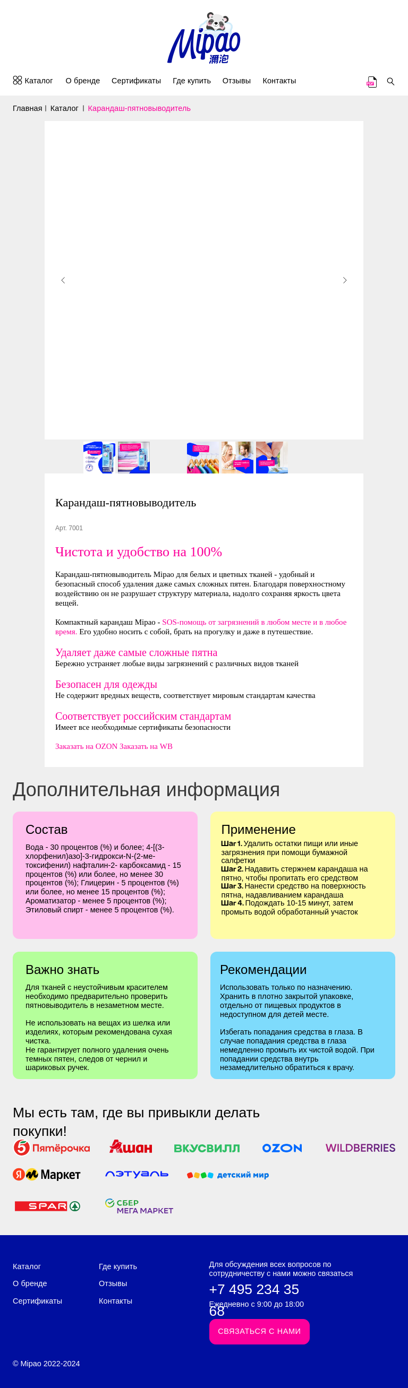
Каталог (38, 80)
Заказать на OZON (86, 746)
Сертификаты (136, 80)
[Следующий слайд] (345, 280)
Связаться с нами (259, 1331)
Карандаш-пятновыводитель (139, 108)
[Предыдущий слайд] (63, 280)
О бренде (83, 80)
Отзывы (237, 80)
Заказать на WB (146, 746)
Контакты (279, 80)
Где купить (192, 80)
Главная (27, 108)
